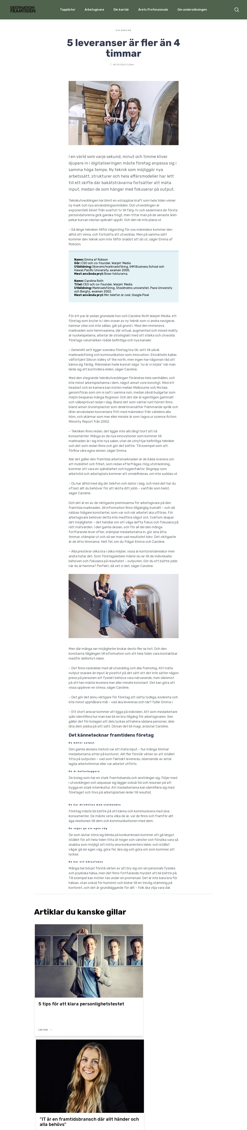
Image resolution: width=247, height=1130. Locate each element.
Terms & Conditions (133, 1120)
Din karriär (121, 9)
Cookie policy (177, 1120)
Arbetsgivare (94, 9)
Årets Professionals (153, 9)
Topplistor (55, 1080)
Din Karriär (123, 30)
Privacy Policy (157, 1120)
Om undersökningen (192, 9)
